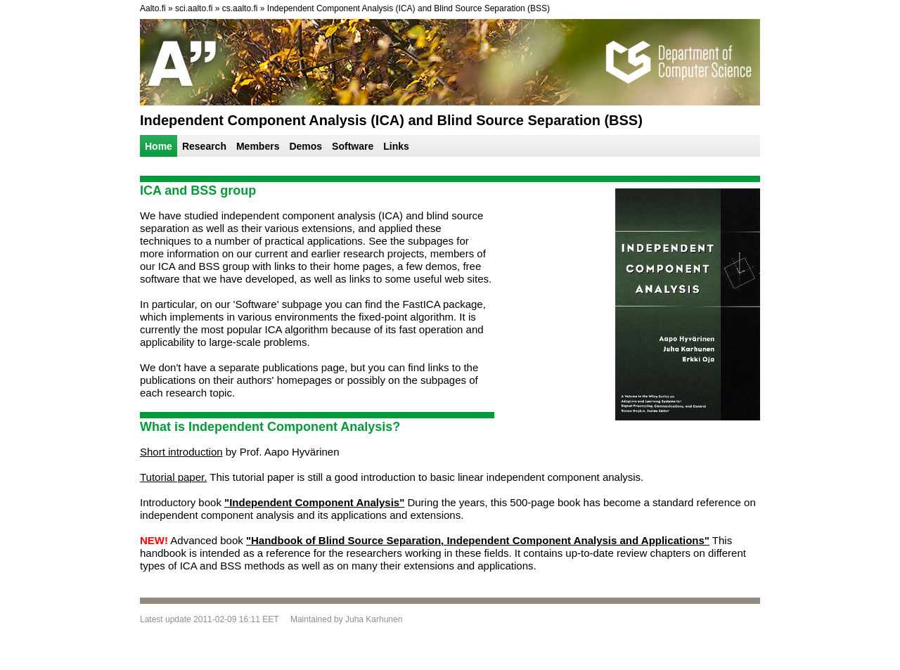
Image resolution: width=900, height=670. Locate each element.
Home (158, 146)
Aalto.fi (153, 8)
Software (352, 146)
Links (396, 146)
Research (204, 146)
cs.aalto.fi (240, 8)
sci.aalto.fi (193, 8)
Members (257, 146)
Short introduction (181, 452)
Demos (305, 146)
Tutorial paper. (173, 477)
